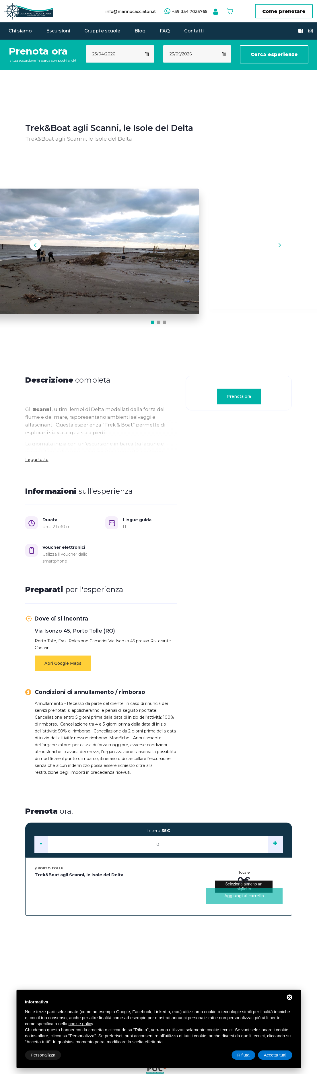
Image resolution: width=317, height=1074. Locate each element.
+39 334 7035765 (189, 11)
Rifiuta (243, 1054)
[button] (153, 325)
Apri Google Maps (62, 666)
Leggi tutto (36, 462)
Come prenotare (284, 11)
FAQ (165, 31)
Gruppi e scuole (102, 31)
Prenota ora (239, 399)
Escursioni (58, 31)
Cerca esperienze (274, 54)
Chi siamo (20, 31)
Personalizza (43, 1054)
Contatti (194, 31)
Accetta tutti (275, 1054)
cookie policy (81, 1023)
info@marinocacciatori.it (130, 11)
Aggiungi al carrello (244, 899)
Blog (140, 31)
